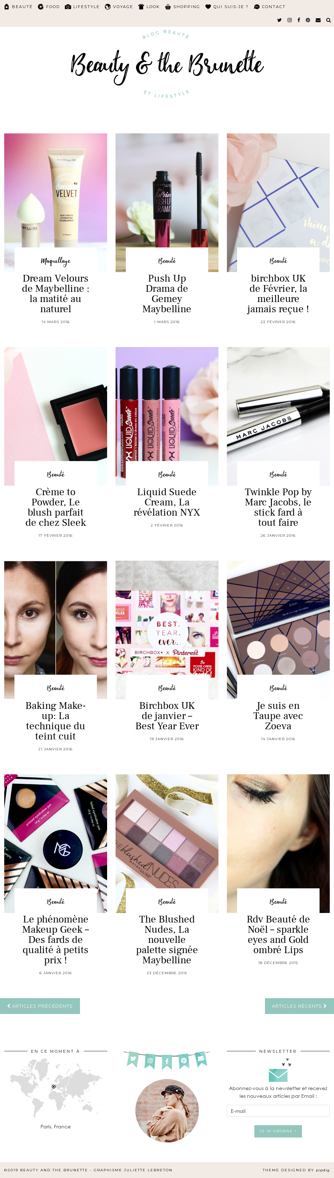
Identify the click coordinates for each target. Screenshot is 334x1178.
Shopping (186, 6)
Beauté (22, 6)
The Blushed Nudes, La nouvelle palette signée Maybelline (167, 940)
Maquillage (55, 261)
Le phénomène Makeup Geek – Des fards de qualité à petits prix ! (55, 940)
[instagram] (289, 20)
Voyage (123, 6)
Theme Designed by (296, 1170)
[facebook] (299, 20)
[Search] (329, 20)
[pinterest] (308, 20)
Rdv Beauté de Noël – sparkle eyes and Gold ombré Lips (278, 935)
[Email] (318, 20)
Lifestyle (86, 6)
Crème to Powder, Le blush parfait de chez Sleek (55, 507)
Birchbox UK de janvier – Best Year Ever (167, 716)
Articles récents (299, 1006)
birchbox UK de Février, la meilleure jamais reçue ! (278, 294)
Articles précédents (40, 1006)
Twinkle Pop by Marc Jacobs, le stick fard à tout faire (278, 507)
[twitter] (280, 20)
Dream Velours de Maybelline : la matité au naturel (55, 294)
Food (53, 6)
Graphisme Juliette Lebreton (133, 1170)
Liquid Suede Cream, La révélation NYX (167, 502)
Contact (274, 6)
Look (153, 6)
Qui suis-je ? (231, 6)
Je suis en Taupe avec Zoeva (278, 716)
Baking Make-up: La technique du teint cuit (55, 721)
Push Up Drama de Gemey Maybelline (166, 294)
